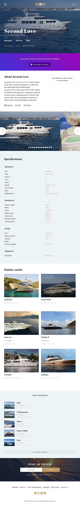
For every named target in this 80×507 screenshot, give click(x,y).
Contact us (64, 487)
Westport (8, 40)
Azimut (18, 407)
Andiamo (44, 375)
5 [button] (36, 147)
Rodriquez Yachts (45, 303)
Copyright (46, 487)
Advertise (15, 487)
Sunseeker (43, 343)
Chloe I (19, 421)
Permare (6, 343)
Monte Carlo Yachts (46, 378)
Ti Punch (7, 375)
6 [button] (38, 147)
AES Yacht (19, 435)
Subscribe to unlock (41, 64)
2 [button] (30, 147)
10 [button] (45, 147)
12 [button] (49, 147)
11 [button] (47, 147)
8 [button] (41, 147)
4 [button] (34, 147)
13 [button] (51, 147)
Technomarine (22, 412)
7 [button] (40, 147)
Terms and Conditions (34, 487)
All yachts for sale (40, 452)
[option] (30, 131)
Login (74, 4)
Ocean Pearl (46, 299)
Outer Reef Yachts (8, 378)
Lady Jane (8, 299)
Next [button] (77, 131)
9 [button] (43, 147)
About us (23, 487)
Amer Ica (7, 337)
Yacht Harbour (40, 5)
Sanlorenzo (7, 303)
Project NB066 (22, 431)
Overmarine (20, 417)
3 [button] (32, 147)
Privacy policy (55, 487)
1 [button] (28, 147)
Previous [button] (3, 131)
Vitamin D (45, 337)
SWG (18, 403)
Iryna (19, 440)
